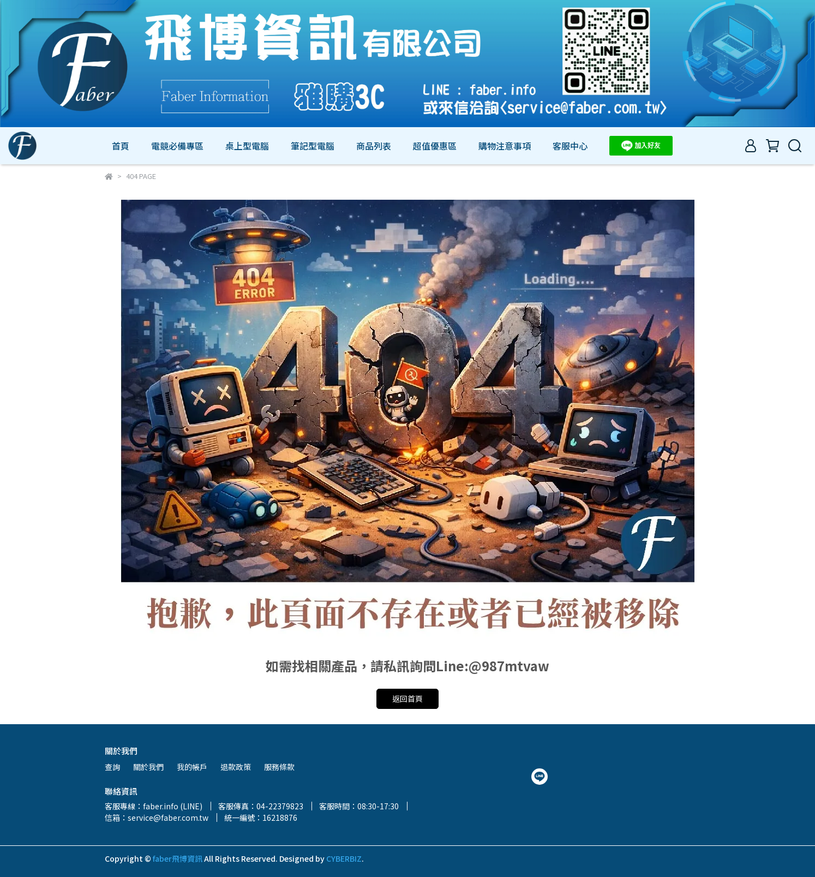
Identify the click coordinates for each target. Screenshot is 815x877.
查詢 (112, 766)
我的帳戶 (192, 766)
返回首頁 (407, 698)
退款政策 (235, 766)
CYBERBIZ (344, 858)
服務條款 (279, 766)
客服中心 (570, 146)
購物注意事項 (504, 146)
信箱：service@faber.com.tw (156, 817)
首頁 (120, 146)
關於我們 (148, 766)
